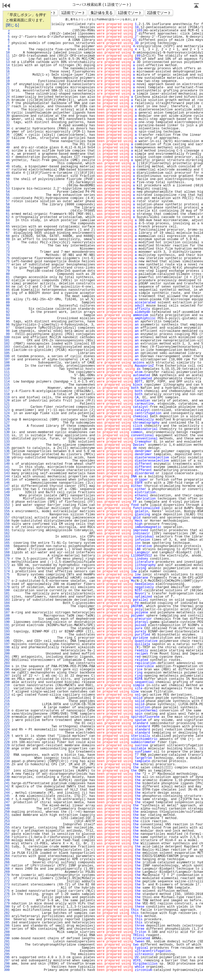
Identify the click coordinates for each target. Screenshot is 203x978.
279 (7, 904)
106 (7, 356)
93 (7, 315)
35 (7, 132)
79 (7, 271)
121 (7, 404)
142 (7, 470)
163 (7, 537)
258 (7, 837)
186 (7, 609)
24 (7, 97)
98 (7, 331)
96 (7, 325)
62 (7, 217)
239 (7, 777)
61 (7, 214)
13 (7, 62)
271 (7, 878)
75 (7, 258)
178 (7, 584)
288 (7, 932)
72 (7, 249)
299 (7, 967)
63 (7, 220)
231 (7, 752)
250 (7, 812)
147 (7, 486)
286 (7, 926)
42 (7, 154)
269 (7, 872)
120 (7, 401)
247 (7, 802)
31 (7, 119)
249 (7, 809)
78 (7, 268)
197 (7, 644)
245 (7, 796)
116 (7, 388)
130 (7, 432)
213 (7, 695)
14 (7, 65)
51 (7, 182)
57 (7, 201)
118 (7, 394)
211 (7, 688)
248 (7, 805)
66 (7, 230)
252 (7, 818)
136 (7, 451)
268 (7, 869)
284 (7, 919)
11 (7, 56)
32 (7, 122)
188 (7, 616)
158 (7, 521)
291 (7, 941)
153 (7, 505)
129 (7, 429)
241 (7, 783)
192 (7, 628)
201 (7, 657)
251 (7, 815)
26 (7, 103)
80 (7, 274)
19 (7, 81)
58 (7, 204)
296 (7, 957)
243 (7, 790)
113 (7, 378)
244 (7, 793)
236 (7, 767)
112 (7, 375)
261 (7, 847)
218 (7, 711)
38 (7, 141)
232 (7, 755)
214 (7, 698)
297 (7, 960)
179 (7, 587)
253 (7, 821)
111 (7, 372)
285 (7, 922)
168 (7, 552)
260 (7, 843)
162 (7, 533)
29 (7, 113)
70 (7, 242)
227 (7, 739)
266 (7, 862)
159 (7, 524)
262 (7, 850)
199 (7, 650)
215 (7, 701)
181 (7, 593)
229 (7, 745)
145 (7, 480)
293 (7, 948)
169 (7, 556)
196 (7, 641)
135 (7, 448)
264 (7, 856)
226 (7, 736)
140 (7, 464)
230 (7, 749)
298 (7, 964)
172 (7, 565)
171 (7, 562)
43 (7, 157)
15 (7, 68)
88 (7, 299)
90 (7, 306)
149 (7, 492)
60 (7, 211)
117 (7, 391)
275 (7, 891)
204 (7, 666)
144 (7, 476)
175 (7, 575)
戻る (6, 6)
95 (7, 321)
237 (7, 771)
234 (7, 761)
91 (7, 309)
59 (7, 208)
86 (7, 293)
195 (7, 638)
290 (7, 938)
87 (7, 296)
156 (7, 514)
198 (7, 647)
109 (7, 366)
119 (7, 397)
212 (7, 692)
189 (7, 619)
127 (7, 423)
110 (7, 369)
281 (7, 910)
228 (7, 742)
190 (7, 622)
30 (7, 116)
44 (7, 160)
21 (7, 87)
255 (7, 828)
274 (7, 888)
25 (7, 100)
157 (7, 518)
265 (7, 859)
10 (7, 53)
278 (7, 900)
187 (7, 612)
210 (7, 685)
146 (7, 483)
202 (7, 660)
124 (7, 413)
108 (7, 363)
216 (7, 704)
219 (7, 714)
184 (7, 603)
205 (7, 669)
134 (7, 445)
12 (7, 59)
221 (7, 720)
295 (7, 954)
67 (7, 233)
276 (7, 894)
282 (7, 913)
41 (7, 151)
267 (7, 866)
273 (7, 885)
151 (7, 499)
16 (7, 72)
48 (7, 173)
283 (7, 916)
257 (7, 834)
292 (7, 945)
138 (7, 457)
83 (7, 283)
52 (7, 185)
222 (7, 723)
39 (7, 144)
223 (7, 726)
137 (7, 454)
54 (7, 192)
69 (7, 239)
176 (7, 578)
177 (7, 581)
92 (7, 312)
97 (7, 328)
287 (7, 929)
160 (7, 527)
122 (7, 407)
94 (7, 318)
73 (7, 252)
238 (7, 774)
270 (7, 875)
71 (7, 246)
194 (7, 635)
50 (7, 179)
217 (7, 707)
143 (7, 473)
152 (7, 502)
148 (7, 489)
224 (7, 730)
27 (7, 106)
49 (7, 176)
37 (7, 138)
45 (7, 163)
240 (7, 780)
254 (7, 824)
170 (7, 559)
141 (7, 467)
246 (7, 799)
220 (7, 717)
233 (7, 758)
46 (7, 166)
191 (7, 625)
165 (7, 543)
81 (7, 277)
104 (7, 350)
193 (7, 631)
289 (7, 935)
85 (7, 290)
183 (7, 600)
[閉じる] (12, 25)
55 (7, 195)
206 (7, 673)
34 (7, 128)
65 (7, 227)
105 (7, 353)
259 (7, 840)
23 (7, 94)
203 (7, 663)
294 (7, 951)
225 (7, 733)
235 (7, 764)
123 (7, 410)
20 (7, 84)
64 (7, 223)
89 (7, 302)
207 (7, 676)
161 (7, 530)
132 (7, 438)
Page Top (196, 6)
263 (7, 853)
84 (7, 287)
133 (7, 442)
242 (7, 786)
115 (7, 385)
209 (7, 682)
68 (7, 236)
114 (7, 382)
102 (7, 344)
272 (7, 881)
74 (7, 255)
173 (7, 568)
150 (7, 495)
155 (7, 511)
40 (7, 147)
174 (7, 571)
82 (7, 280)
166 (7, 546)
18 (7, 78)
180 (7, 590)
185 (7, 606)
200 (7, 654)
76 (7, 261)
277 (7, 897)
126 (7, 420)
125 (7, 416)
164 (7, 540)
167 (7, 549)
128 (7, 426)
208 (7, 679)
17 (7, 75)
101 (7, 340)
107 (7, 359)
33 (7, 125)
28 (7, 110)
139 (7, 461)
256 (7, 831)
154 (7, 508)
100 (7, 337)
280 (7, 907)
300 (7, 970)
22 (7, 91)
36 (7, 135)
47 (7, 170)
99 (7, 334)
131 (7, 435)
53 (7, 189)
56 (7, 198)
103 (7, 347)
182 (7, 597)
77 (7, 265)
